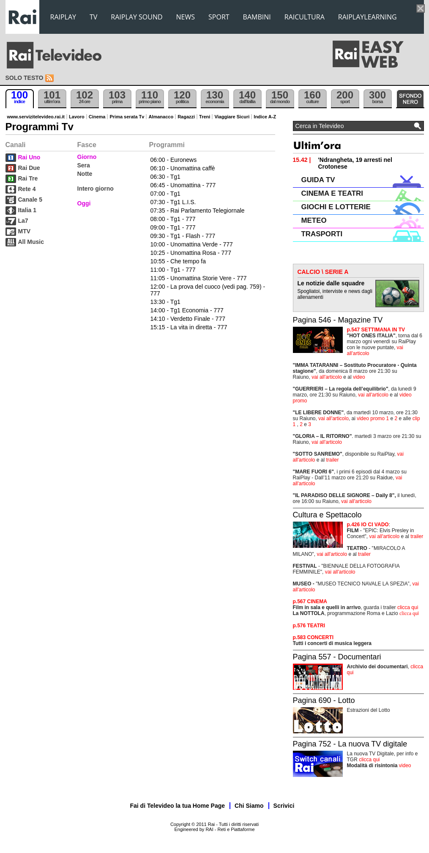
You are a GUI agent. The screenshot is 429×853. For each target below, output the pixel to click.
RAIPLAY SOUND (136, 17)
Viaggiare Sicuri (231, 116)
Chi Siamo (249, 805)
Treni (204, 116)
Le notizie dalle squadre (331, 283)
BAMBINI (257, 17)
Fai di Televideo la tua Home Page (177, 805)
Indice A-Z (265, 116)
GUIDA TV (318, 180)
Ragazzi (186, 116)
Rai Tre (28, 178)
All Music (31, 241)
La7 (23, 220)
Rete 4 (27, 189)
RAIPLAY (63, 17)
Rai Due (29, 167)
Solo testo (24, 77)
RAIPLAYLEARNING (367, 17)
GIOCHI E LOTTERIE (336, 207)
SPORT (219, 17)
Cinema (97, 116)
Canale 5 (30, 199)
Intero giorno (95, 188)
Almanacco (160, 116)
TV (93, 17)
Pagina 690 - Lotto (324, 700)
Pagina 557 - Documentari (337, 657)
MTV (24, 231)
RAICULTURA (304, 17)
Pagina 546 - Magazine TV (338, 320)
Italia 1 (27, 210)
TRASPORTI (322, 234)
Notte (85, 173)
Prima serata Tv (126, 116)
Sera (83, 165)
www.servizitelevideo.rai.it (36, 116)
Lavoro (77, 116)
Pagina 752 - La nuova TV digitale (350, 744)
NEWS (185, 17)
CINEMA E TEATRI (332, 193)
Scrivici (284, 805)
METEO (314, 220)
